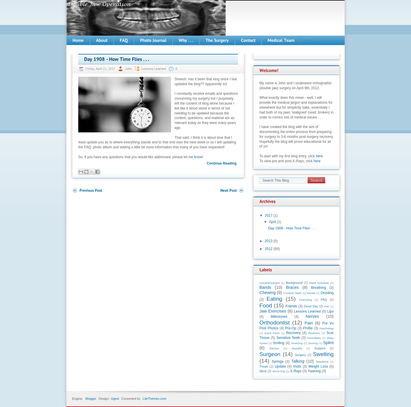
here (319, 156)
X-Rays (295, 371)
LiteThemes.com (154, 398)
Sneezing (297, 343)
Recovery (293, 333)
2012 (269, 249)
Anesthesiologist (269, 282)
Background (294, 282)
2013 (269, 241)
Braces (292, 287)
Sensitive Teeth (288, 338)
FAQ (324, 299)
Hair (326, 306)
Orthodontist (274, 323)
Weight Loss (318, 366)
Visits (297, 366)
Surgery (300, 355)
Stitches (274, 348)
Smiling (278, 343)
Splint (328, 342)
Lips (330, 311)
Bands (265, 287)
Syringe (277, 361)
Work (263, 371)
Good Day (311, 306)
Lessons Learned (153, 68)
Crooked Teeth (292, 293)
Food (265, 305)
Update (280, 366)
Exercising (305, 299)
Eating (274, 299)
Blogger (90, 398)
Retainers (314, 333)
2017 (269, 215)
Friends (291, 306)
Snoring (313, 343)
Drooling (327, 293)
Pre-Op (290, 328)
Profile (308, 328)
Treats (263, 366)
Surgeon (270, 354)
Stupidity (296, 348)
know (198, 157)
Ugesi (115, 398)
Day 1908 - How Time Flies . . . (292, 228)
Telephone (322, 361)
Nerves (312, 316)
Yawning (314, 371)
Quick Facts (272, 333)
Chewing (267, 292)
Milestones (279, 317)
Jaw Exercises (272, 311)
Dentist (311, 293)
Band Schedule (319, 282)
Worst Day (278, 371)
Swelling (323, 354)
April (272, 222)
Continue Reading (222, 163)
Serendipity (314, 338)
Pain (309, 323)
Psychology (326, 328)
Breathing (318, 288)
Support (319, 348)
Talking (297, 361)
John (129, 68)
